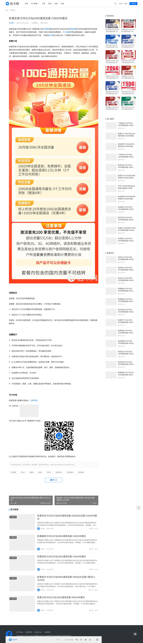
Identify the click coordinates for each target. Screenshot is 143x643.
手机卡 (23, 472)
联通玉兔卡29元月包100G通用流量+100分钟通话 (126, 167)
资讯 (49, 3)
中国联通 (35, 23)
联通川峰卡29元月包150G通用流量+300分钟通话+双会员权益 (128, 93)
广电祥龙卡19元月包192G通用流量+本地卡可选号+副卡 (126, 157)
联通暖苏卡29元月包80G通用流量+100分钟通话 (112, 108)
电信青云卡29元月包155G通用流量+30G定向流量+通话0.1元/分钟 (126, 270)
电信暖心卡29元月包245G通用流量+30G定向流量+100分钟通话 (126, 241)
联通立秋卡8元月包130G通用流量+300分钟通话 (61, 597)
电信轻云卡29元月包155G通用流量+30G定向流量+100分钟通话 (126, 354)
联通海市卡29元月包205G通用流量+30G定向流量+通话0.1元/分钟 (66, 578)
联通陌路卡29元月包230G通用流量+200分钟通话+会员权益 (126, 291)
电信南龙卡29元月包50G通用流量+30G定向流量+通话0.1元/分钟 (112, 93)
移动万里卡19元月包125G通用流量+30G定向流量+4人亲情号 (126, 220)
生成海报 (68, 639)
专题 (62, 3)
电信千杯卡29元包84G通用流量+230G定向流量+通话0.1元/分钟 (112, 46)
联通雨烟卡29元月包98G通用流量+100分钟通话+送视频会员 (128, 30)
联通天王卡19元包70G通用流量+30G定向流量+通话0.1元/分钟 (126, 178)
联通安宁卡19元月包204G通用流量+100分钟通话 (126, 322)
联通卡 (49, 472)
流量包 (31, 472)
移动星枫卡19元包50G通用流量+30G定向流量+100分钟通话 (126, 199)
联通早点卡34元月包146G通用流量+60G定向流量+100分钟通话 (112, 61)
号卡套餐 (34, 3)
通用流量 (72, 29)
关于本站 (19, 632)
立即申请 (34, 400)
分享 (43, 3)
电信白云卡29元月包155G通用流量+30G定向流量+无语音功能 (126, 280)
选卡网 (11, 23)
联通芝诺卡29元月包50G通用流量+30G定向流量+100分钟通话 (67, 517)
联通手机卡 (59, 472)
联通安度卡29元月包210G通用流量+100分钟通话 (126, 333)
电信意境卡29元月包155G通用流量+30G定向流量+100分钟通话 (126, 364)
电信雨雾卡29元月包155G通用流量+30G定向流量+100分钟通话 (126, 343)
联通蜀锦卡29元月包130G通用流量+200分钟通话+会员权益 (126, 301)
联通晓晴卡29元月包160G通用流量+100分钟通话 (61, 536)
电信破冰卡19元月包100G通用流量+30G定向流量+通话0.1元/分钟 (126, 209)
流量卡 (40, 472)
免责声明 (29, 632)
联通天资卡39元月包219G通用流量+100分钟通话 (128, 61)
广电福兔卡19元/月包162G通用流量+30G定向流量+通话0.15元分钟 (126, 125)
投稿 (133, 3)
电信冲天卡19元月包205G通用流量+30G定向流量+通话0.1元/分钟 (128, 46)
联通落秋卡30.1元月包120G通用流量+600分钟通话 (126, 375)
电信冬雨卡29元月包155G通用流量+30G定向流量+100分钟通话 (126, 312)
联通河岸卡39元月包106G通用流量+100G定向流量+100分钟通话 (112, 77)
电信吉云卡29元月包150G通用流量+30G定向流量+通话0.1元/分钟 (126, 259)
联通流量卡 (70, 472)
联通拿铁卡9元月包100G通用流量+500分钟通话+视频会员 (128, 77)
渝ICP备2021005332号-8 (62, 636)
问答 (56, 3)
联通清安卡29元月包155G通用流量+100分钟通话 (61, 556)
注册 (125, 3)
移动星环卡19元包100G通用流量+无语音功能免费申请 (126, 146)
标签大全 (38, 632)
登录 (120, 3)
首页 (26, 3)
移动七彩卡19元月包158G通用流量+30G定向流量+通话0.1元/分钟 (128, 108)
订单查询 (47, 632)
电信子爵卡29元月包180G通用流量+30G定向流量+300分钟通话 (112, 30)
